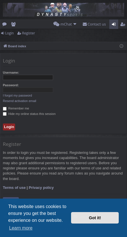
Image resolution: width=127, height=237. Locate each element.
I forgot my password (17, 95)
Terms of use (14, 187)
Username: (11, 72)
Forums (5, 25)
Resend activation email (19, 101)
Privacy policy (41, 187)
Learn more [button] (21, 228)
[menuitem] (65, 24)
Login (9, 33)
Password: (11, 85)
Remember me (16, 108)
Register (28, 33)
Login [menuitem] (115, 25)
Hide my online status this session (29, 113)
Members (14, 25)
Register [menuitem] (124, 25)
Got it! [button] (95, 218)
